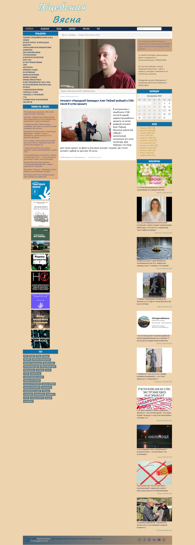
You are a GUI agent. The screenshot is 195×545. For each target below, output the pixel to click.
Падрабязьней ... (95, 157)
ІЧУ (25, 356)
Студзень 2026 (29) (148, 138)
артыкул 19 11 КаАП (32, 380)
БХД (38, 356)
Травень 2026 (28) (147, 128)
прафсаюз (50, 394)
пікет (26, 398)
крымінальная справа (32, 391)
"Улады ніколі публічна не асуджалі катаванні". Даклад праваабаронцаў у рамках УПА (40, 150)
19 (139, 114)
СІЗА (26, 373)
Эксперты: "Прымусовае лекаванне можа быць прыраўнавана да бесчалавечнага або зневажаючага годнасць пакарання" (39, 119)
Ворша (45, 356)
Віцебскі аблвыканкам (41, 360)
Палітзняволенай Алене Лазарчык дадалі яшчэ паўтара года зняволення (39, 176)
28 (149, 118)
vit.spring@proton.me (39, 541)
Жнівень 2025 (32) (147, 150)
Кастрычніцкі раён (31, 366)
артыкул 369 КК (48, 384)
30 (159, 118)
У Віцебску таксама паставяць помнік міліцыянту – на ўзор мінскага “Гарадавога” (151, 376)
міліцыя (46, 391)
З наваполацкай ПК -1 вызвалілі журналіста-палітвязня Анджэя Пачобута (152, 525)
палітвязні (28, 394)
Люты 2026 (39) (146, 136)
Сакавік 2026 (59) (147, 133)
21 (149, 114)
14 (149, 110)
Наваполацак (29, 370)
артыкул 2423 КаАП (31, 387)
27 (144, 118)
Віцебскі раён (49, 363)
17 (164, 110)
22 (154, 114)
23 (159, 114)
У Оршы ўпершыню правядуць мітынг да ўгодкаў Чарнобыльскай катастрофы (154, 301)
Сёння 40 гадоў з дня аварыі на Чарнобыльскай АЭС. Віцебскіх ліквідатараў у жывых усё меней (152, 263)
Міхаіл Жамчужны (48, 366)
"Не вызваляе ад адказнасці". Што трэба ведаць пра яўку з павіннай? (39, 113)
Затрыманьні (79, 157)
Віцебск (27, 360)
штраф (48, 398)
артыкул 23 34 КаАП (32, 384)
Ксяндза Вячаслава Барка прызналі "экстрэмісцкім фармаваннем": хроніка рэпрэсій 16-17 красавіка (38, 164)
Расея (48, 370)
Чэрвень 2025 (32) (147, 155)
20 (144, 114)
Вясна (66, 19)
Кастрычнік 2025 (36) (149, 145)
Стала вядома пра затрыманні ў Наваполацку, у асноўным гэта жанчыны (152, 451)
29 (154, 118)
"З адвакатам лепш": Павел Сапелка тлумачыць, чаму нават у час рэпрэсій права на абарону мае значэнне (40, 126)
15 (154, 110)
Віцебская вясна (43, 539)
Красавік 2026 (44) (147, 131)
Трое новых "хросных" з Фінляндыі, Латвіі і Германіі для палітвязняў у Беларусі (40, 170)
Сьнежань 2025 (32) (148, 141)
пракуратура (39, 394)
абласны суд (35, 373)
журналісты (46, 387)
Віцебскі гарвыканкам (32, 363)
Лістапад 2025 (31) (148, 143)
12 (139, 110)
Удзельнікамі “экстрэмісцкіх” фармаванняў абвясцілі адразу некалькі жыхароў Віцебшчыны (152, 488)
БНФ (32, 356)
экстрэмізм (28, 401)
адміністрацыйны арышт (33, 377)
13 (144, 110)
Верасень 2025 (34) (148, 148)
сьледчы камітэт (37, 398)
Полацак (40, 370)
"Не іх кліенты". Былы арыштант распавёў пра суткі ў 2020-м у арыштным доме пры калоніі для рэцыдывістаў (39, 143)
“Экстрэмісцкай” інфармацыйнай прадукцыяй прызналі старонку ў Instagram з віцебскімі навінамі (153, 338)
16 (159, 110)
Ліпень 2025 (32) (147, 153)
